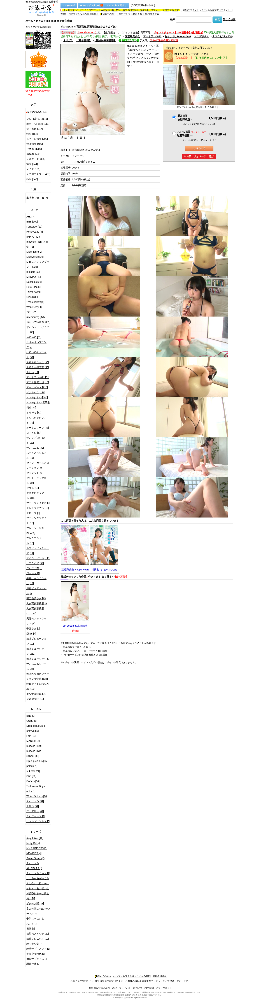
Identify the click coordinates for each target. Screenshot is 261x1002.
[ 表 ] (72, 137)
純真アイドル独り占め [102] (37, 686)
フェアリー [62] (35, 811)
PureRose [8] (33, 286)
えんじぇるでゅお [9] (38, 873)
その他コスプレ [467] (38, 174)
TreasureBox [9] (35, 302)
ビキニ (39, 20)
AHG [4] (30, 216)
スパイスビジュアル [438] (36, 455)
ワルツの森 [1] (34, 568)
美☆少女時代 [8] (35, 953)
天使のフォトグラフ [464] (36, 621)
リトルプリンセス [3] (38, 821)
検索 (172, 19)
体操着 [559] (33, 154)
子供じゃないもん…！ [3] (35, 921)
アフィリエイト (164, 988)
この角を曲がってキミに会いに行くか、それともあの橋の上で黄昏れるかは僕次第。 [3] (37, 888)
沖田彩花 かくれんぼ (104, 569)
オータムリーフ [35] (37, 427)
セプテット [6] (34, 472)
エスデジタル (201, 36)
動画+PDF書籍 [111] (37, 123)
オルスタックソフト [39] (36, 420)
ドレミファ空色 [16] (37, 508)
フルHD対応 (79, 161)
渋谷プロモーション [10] (36, 641)
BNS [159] (32, 221)
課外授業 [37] (33, 963)
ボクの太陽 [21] (35, 903)
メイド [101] (33, 169)
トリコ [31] (32, 806)
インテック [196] (35, 392)
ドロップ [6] (33, 513)
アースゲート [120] (37, 387)
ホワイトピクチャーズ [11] (37, 551)
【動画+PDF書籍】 (105, 40)
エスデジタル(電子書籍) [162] (38, 405)
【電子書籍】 (83, 40)
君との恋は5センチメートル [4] (38, 911)
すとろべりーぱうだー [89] (37, 330)
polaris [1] (31, 766)
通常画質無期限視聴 (186, 117)
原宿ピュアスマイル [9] (36, 591)
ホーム (29, 20)
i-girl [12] (31, 735)
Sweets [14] (32, 781)
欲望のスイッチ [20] (37, 933)
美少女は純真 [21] (36, 693)
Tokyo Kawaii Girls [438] (33, 294)
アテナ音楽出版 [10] (37, 382)
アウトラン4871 (152, 36)
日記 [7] (30, 928)
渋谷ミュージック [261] (35, 651)
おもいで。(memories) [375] (35, 315)
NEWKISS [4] (33, 853)
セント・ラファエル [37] (36, 480)
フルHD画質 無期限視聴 (191, 133)
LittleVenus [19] (35, 256)
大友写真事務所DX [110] (35, 611)
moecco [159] (33, 746)
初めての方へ (107, 14)
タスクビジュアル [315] (35, 495)
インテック (78, 155)
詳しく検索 (229, 19)
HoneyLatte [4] (34, 231)
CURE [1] (31, 720)
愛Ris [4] (31, 633)
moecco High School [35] (33, 753)
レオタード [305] (35, 159)
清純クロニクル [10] (37, 938)
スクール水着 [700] (37, 138)
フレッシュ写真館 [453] (35, 531)
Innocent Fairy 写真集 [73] (37, 244)
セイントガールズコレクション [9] (37, 465)
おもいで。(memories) (178, 36)
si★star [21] (33, 771)
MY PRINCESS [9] (36, 848)
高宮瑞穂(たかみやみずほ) (86, 149)
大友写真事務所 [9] (36, 603)
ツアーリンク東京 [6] (38, 503)
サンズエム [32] (35, 447)
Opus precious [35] (37, 761)
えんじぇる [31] (35, 801)
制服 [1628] (32, 133)
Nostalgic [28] (34, 281)
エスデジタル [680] (37, 397)
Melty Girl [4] (33, 843)
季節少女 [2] (33, 628)
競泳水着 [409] (34, 143)
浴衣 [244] (32, 164)
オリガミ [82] (33, 412)
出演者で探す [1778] (37, 197)
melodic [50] (33, 271)
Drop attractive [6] (36, 725)
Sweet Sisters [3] (35, 858)
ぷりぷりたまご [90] (37, 362)
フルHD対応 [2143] (37, 118)
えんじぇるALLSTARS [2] (34, 866)
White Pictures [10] (37, 796)
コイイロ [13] (33, 432)
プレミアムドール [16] (35, 541)
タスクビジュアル (222, 36)
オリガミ (68, 40)
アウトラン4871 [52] (37, 377)
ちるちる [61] (33, 337)
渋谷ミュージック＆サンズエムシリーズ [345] (37, 663)
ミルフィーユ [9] (35, 816)
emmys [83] (32, 730)
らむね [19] (32, 372)
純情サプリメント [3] (38, 948)
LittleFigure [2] (34, 251)
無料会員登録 (152, 14)
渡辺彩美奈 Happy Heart (75, 569)
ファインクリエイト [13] (36, 521)
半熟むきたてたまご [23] (36, 581)
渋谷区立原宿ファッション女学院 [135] (37, 676)
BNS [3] (30, 715)
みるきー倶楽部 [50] (37, 367)
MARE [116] (33, 740)
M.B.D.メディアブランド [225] (37, 264)
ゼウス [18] (32, 487)
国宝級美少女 (132, 36)
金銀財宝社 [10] (35, 698)
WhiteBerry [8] (34, 307)
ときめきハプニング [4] (36, 345)
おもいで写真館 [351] (38, 322)
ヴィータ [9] (33, 573)
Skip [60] (31, 776)
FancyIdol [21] (34, 226)
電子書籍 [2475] (35, 128)
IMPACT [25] (33, 236)
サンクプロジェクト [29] (36, 440)
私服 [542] (32, 179)
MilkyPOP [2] (33, 276)
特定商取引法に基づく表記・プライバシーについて (116, 988)
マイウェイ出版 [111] (38, 558)
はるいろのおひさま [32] (36, 355)
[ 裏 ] (81, 137)
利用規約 (149, 988)
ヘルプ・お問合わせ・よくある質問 (132, 976)
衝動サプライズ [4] (36, 958)
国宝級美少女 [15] (36, 598)
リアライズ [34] (35, 563)
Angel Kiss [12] (34, 838)
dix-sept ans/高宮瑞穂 (75, 625)
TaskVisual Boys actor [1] (35, 789)
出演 (65, 149)
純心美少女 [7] (34, 943)
